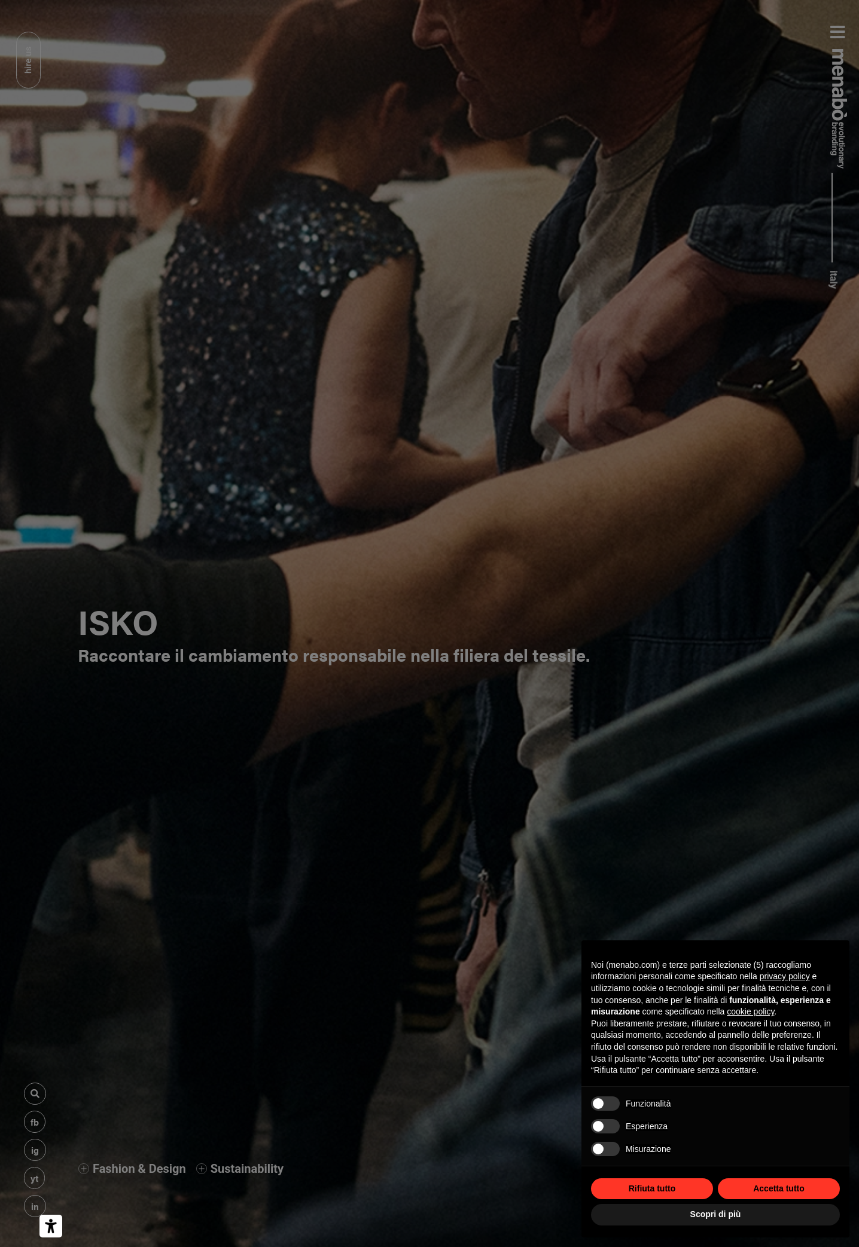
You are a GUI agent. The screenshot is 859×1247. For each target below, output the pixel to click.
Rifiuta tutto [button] (652, 1188)
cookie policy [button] (750, 1011)
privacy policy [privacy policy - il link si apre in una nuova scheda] (785, 976)
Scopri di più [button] (715, 1214)
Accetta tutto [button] (779, 1188)
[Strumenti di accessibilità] (50, 1226)
